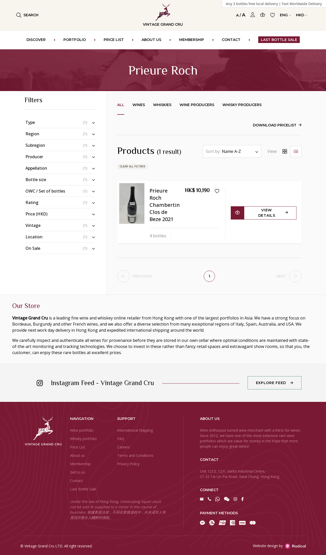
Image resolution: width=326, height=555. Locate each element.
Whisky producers (242, 105)
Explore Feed (271, 383)
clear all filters (132, 166)
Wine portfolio (81, 430)
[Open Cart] (262, 14)
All (120, 105)
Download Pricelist (274, 125)
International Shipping (135, 430)
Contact (76, 480)
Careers (123, 447)
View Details (266, 213)
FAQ (120, 438)
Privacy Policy (128, 463)
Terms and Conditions (135, 455)
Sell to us (77, 472)
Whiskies (162, 105)
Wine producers (197, 105)
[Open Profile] (252, 14)
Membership (80, 463)
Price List (77, 447)
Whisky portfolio (83, 438)
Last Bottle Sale (83, 489)
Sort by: (213, 151)
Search (27, 15)
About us (77, 455)
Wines (138, 105)
